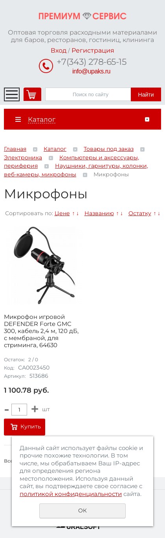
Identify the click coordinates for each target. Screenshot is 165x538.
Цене (62, 213)
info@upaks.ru (91, 71)
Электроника (23, 157)
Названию (99, 213)
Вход (58, 50)
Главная (15, 148)
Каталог (55, 148)
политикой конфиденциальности (71, 494)
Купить (30, 426)
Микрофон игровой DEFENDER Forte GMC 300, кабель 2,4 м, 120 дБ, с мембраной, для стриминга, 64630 (41, 331)
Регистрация (93, 50)
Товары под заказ (109, 148)
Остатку (139, 213)
